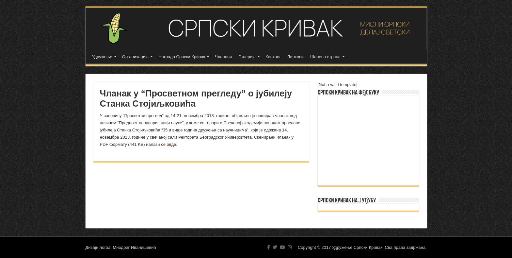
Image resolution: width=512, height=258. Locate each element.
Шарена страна (325, 56)
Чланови (223, 56)
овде (171, 144)
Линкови (295, 56)
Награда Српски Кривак (181, 56)
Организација (135, 56)
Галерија (247, 56)
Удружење (102, 56)
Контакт (273, 56)
